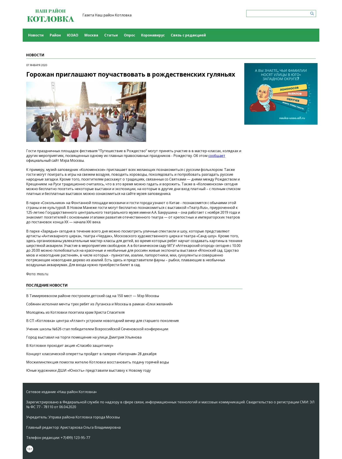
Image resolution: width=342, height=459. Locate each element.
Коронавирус (153, 35)
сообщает (216, 155)
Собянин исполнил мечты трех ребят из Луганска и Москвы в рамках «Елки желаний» (99, 304)
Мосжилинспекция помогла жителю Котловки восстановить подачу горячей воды (97, 362)
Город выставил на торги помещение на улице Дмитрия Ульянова (84, 337)
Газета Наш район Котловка (107, 15)
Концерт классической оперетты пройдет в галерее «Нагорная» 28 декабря (91, 353)
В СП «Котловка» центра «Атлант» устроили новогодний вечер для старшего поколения (102, 320)
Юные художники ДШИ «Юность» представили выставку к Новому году (88, 370)
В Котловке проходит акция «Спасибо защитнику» (69, 345)
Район (55, 35)
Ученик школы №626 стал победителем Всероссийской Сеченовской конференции (97, 329)
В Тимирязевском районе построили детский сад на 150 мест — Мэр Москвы (92, 295)
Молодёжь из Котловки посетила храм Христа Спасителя (75, 312)
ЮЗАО (72, 35)
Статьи (111, 35)
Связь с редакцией (188, 35)
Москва (91, 35)
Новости (36, 35)
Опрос (129, 35)
